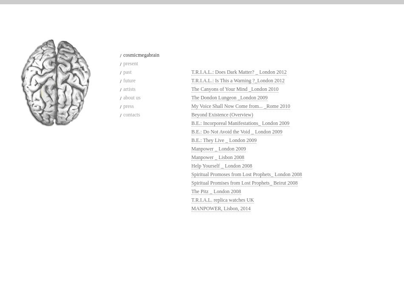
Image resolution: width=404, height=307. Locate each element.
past (127, 72)
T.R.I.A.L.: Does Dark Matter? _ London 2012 (239, 72)
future (129, 81)
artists (129, 89)
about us (131, 98)
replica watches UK (233, 200)
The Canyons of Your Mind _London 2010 (235, 89)
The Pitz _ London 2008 (216, 191)
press (128, 106)
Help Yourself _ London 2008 (221, 166)
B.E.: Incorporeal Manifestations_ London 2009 (240, 123)
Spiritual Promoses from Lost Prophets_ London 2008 (246, 174)
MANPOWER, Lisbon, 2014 (220, 208)
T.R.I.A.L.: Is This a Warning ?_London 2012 (238, 81)
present (130, 64)
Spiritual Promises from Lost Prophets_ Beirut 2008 (244, 183)
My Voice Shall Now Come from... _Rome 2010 (240, 106)
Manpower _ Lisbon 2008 (217, 157)
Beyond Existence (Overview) (222, 115)
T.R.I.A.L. (201, 200)
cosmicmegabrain (141, 55)
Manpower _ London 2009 (218, 149)
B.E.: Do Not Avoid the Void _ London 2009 (236, 132)
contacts (131, 115)
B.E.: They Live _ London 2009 (223, 140)
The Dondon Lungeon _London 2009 (229, 98)
